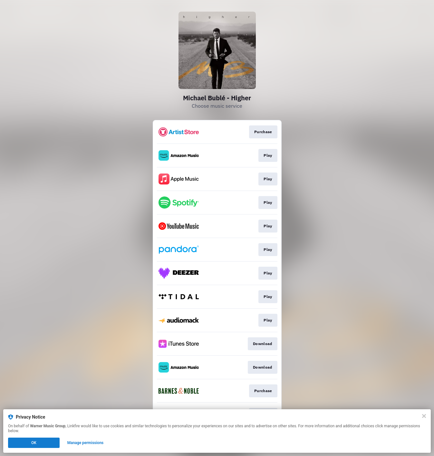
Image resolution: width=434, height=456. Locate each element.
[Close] (424, 416)
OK (33, 443)
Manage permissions (85, 443)
